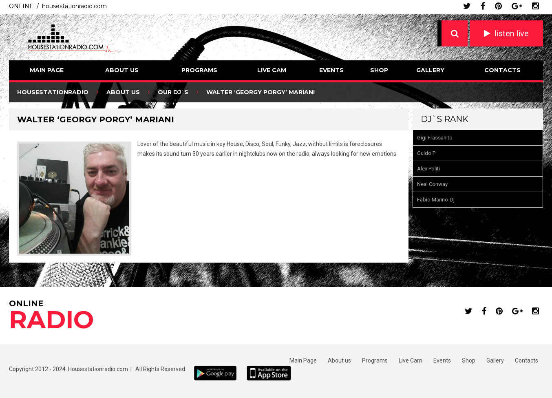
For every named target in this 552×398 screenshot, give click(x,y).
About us (122, 70)
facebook (483, 6)
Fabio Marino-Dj (436, 200)
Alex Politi (428, 169)
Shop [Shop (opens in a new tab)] (468, 360)
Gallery (430, 70)
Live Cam (271, 70)
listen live (512, 33)
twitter (467, 6)
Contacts (502, 70)
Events (331, 70)
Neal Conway (432, 184)
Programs (199, 70)
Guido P (426, 153)
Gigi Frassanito (435, 138)
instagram (535, 6)
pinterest (498, 6)
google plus (517, 6)
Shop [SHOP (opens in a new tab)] (379, 70)
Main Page (47, 70)
